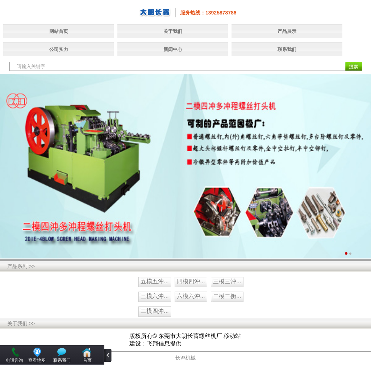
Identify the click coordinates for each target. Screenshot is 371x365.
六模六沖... (191, 296)
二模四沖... (154, 311)
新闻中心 (172, 49)
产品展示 (287, 31)
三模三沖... (227, 281)
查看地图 (37, 360)
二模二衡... (227, 296)
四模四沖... (191, 281)
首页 (87, 360)
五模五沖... (154, 281)
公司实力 (58, 49)
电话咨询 (14, 360)
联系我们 (287, 49)
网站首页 (58, 31)
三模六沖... (154, 296)
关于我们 (172, 31)
